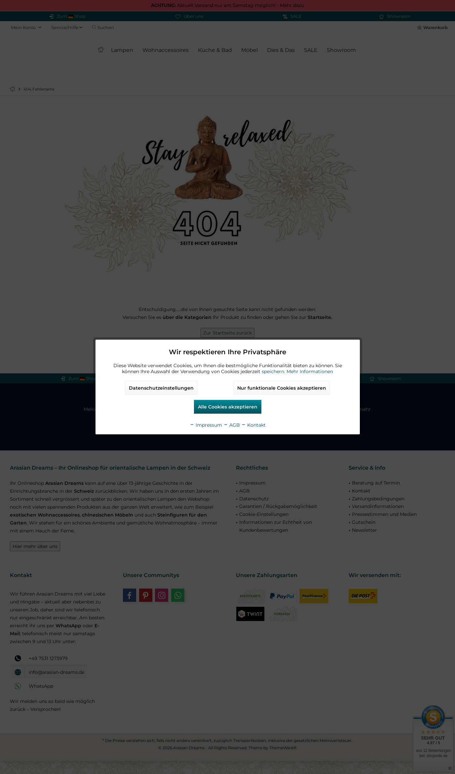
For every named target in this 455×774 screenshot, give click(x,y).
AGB (231, 425)
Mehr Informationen (309, 371)
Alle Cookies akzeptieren (227, 407)
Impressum (206, 425)
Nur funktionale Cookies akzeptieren (281, 388)
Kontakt (253, 425)
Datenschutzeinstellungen (161, 388)
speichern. (274, 371)
